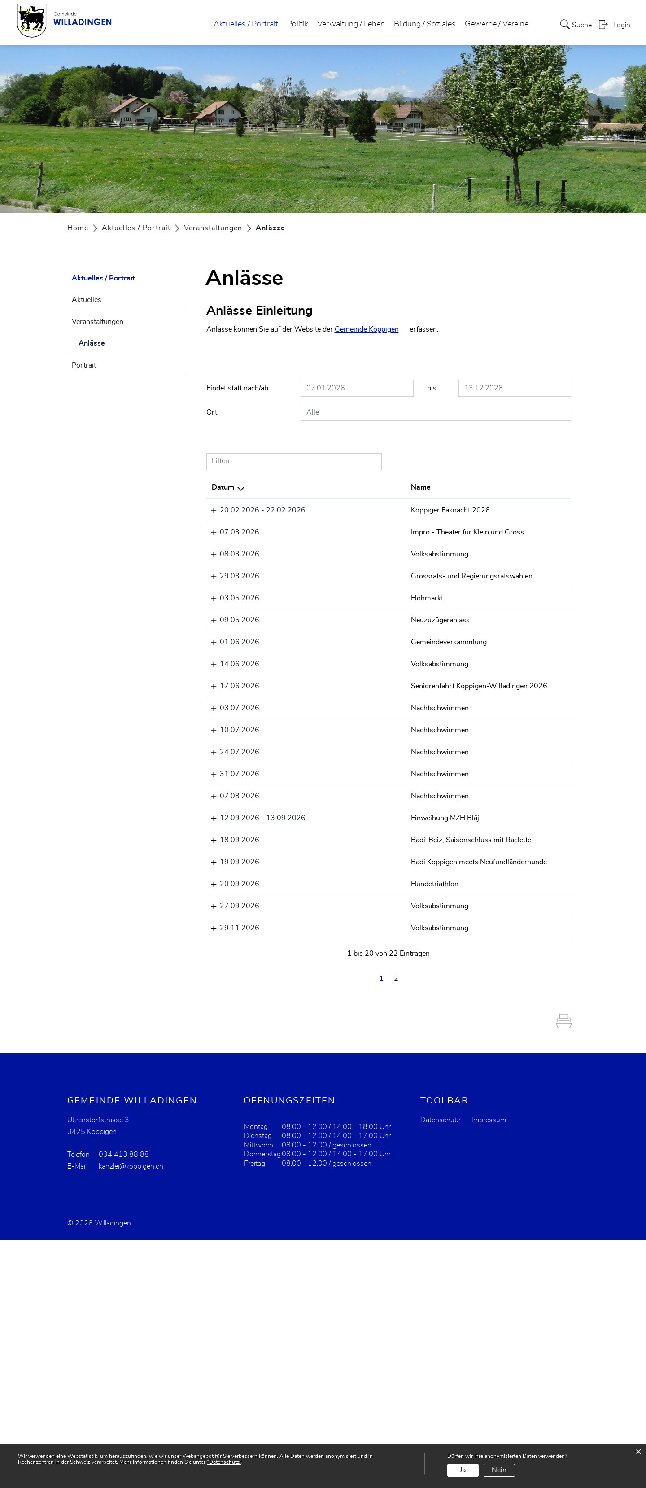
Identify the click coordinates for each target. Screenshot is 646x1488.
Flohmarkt (324, 673)
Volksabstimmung (337, 586)
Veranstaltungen (97, 321)
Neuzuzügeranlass (337, 717)
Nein (499, 1470)
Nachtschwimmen (337, 880)
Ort (211, 412)
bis (431, 388)
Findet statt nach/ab (237, 388)
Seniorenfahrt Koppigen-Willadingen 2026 (344, 847)
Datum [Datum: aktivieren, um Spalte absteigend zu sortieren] (223, 487)
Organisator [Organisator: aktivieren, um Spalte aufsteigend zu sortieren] (475, 487)
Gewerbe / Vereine (496, 24)
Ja (463, 1470)
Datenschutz (440, 1367)
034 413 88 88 (124, 1402)
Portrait (84, 365)
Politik (297, 24)
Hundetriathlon (332, 1088)
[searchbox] (436, 412)
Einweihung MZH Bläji (343, 990)
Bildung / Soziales (425, 24)
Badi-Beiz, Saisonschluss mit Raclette (337, 1023)
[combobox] (436, 412)
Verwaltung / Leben (351, 24)
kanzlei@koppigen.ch (131, 1414)
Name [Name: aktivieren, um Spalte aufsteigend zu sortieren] (318, 487)
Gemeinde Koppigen (367, 329)
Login (621, 25)
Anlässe (114, 342)
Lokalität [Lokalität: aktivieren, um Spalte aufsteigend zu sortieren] (409, 487)
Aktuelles (86, 299)
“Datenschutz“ (224, 1462)
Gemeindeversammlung (346, 760)
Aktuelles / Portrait (246, 24)
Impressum (488, 1367)
